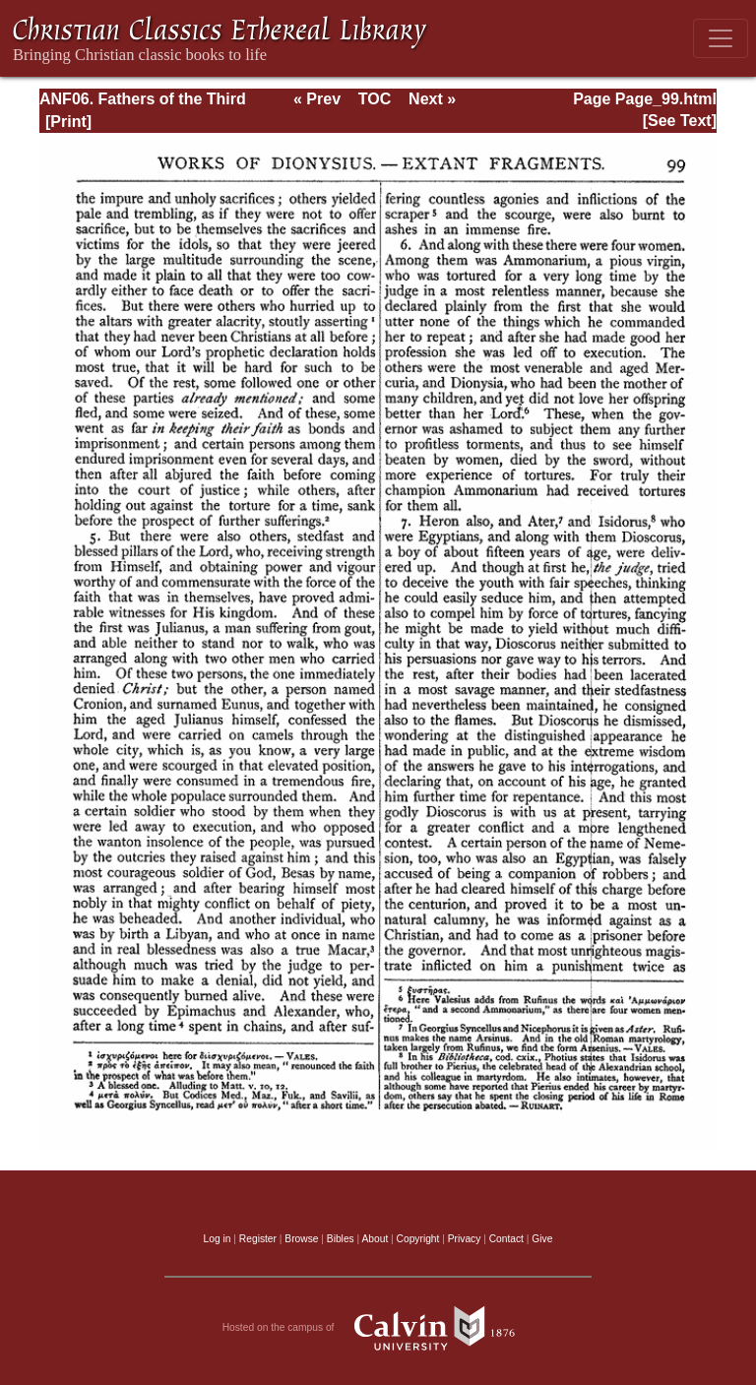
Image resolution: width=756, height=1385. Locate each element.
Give (542, 1238)
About (374, 1238)
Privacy (464, 1238)
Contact (506, 1238)
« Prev (317, 99)
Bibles (340, 1238)
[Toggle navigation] (720, 38)
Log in (217, 1238)
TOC (374, 99)
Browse (301, 1238)
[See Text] (680, 120)
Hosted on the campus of (378, 1327)
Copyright (418, 1238)
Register (258, 1238)
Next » (432, 99)
